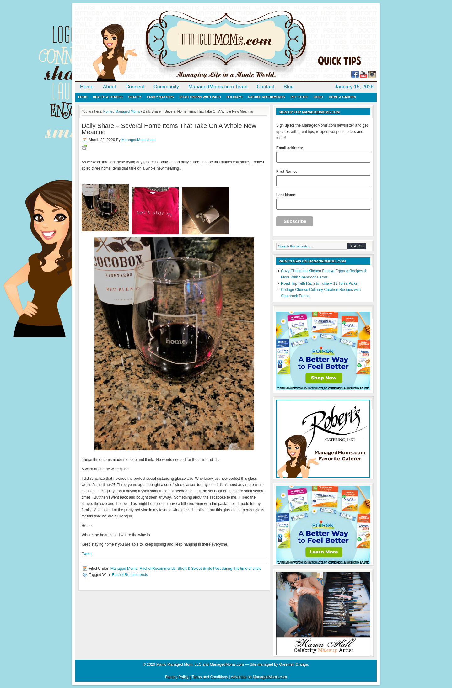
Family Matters (160, 97)
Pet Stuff (299, 97)
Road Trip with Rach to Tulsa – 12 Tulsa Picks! (319, 283)
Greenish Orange (293, 664)
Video (318, 97)
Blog (288, 86)
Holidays (234, 97)
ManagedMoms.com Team (217, 86)
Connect (135, 86)
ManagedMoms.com (147, 44)
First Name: (323, 177)
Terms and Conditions (209, 677)
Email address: (323, 154)
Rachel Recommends (266, 97)
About (109, 86)
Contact (265, 86)
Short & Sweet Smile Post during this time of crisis (219, 568)
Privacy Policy (177, 677)
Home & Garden (342, 97)
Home (87, 86)
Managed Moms (123, 568)
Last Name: (323, 201)
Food (82, 97)
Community (166, 86)
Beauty (134, 97)
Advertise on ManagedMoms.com (259, 677)
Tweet (87, 554)
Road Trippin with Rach (200, 97)
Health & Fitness (108, 97)
